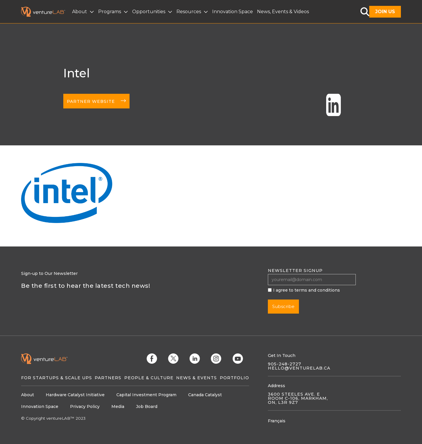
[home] (46, 12)
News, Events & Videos (283, 11)
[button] (83, 11)
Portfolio (234, 378)
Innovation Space (232, 11)
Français (276, 421)
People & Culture (148, 378)
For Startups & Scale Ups (56, 378)
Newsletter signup (295, 270)
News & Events (196, 378)
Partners (108, 378)
